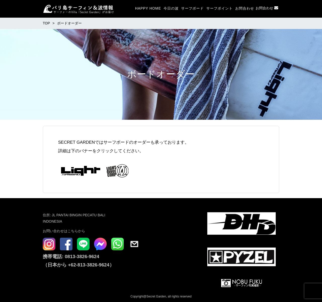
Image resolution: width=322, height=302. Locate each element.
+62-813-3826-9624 (88, 264)
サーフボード (192, 8)
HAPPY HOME (148, 8)
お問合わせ (244, 8)
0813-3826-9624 (81, 256)
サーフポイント (219, 8)
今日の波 (171, 8)
